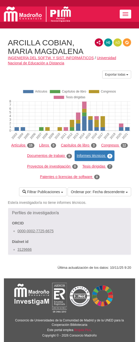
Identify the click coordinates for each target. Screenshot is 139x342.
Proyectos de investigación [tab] (52, 166)
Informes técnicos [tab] (94, 156)
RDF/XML (99, 42)
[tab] (69, 213)
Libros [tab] (47, 145)
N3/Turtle (117, 42)
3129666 (24, 249)
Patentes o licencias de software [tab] (69, 177)
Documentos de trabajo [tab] (49, 156)
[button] (69, 213)
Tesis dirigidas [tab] (97, 166)
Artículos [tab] (22, 145)
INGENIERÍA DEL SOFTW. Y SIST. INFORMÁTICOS (51, 58)
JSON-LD (108, 42)
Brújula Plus (82, 330)
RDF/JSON (127, 42)
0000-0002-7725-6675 (35, 231)
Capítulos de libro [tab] (78, 145)
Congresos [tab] (114, 145)
